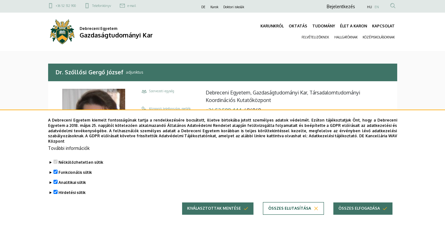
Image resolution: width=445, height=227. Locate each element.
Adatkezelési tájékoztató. (333, 135)
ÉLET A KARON (353, 26)
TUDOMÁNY (323, 26)
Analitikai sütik (72, 182)
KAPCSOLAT (383, 26)
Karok (214, 7)
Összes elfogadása (359, 208)
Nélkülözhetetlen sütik (80, 162)
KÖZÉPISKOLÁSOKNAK (379, 37)
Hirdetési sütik (72, 192)
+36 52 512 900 (66, 6)
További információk (69, 148)
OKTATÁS (298, 26)
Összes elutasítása (289, 208)
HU (369, 7)
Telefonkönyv (101, 6)
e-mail (131, 6)
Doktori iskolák (233, 7)
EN (377, 7)
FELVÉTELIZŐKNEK (315, 37)
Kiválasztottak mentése (214, 208)
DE (203, 7)
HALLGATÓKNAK (346, 37)
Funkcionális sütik (75, 172)
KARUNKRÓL (272, 26)
